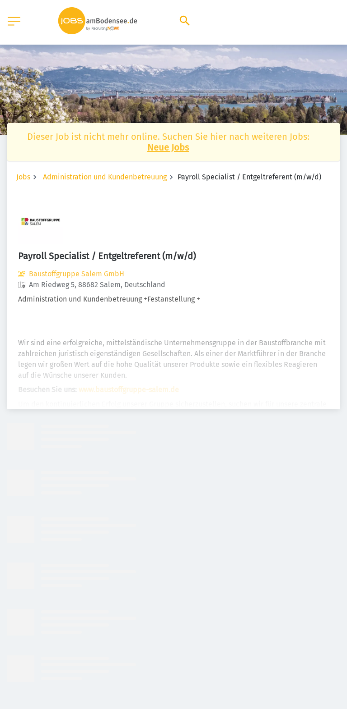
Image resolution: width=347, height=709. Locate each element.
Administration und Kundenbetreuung (105, 177)
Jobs (23, 177)
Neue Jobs (168, 147)
